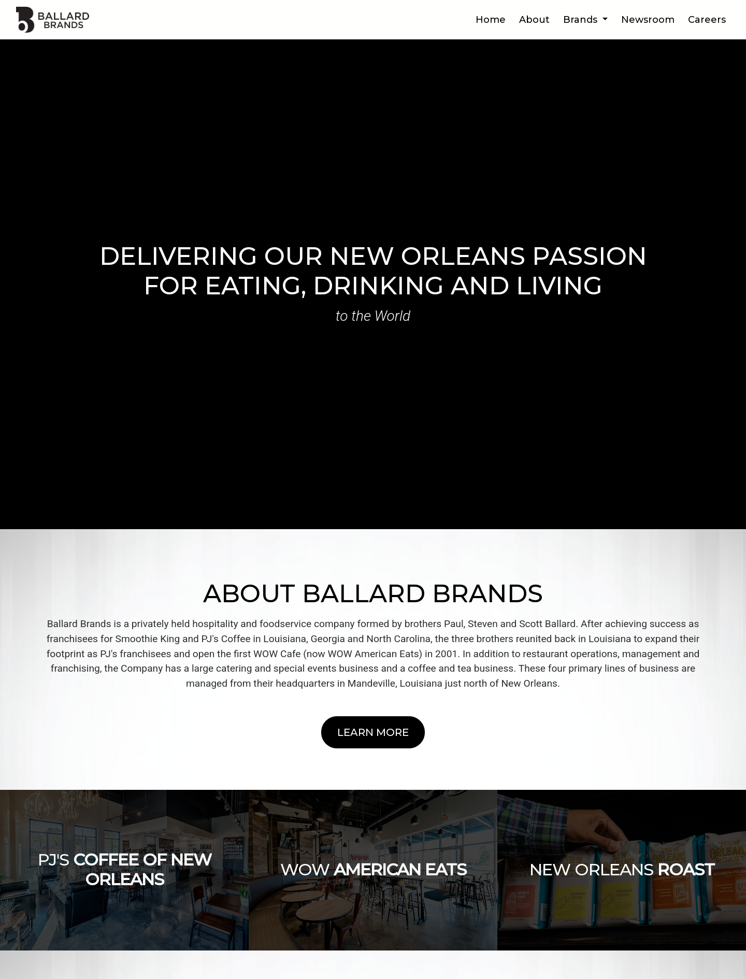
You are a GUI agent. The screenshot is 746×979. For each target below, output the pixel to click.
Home (491, 19)
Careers (707, 19)
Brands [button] (581, 19)
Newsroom (648, 19)
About (534, 19)
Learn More (373, 732)
